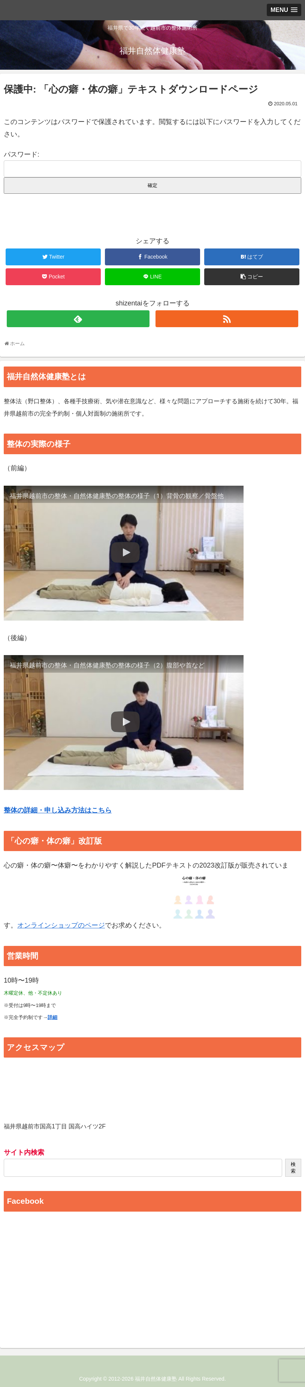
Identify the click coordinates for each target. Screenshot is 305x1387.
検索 (293, 1167)
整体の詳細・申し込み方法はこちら (58, 810)
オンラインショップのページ (61, 925)
